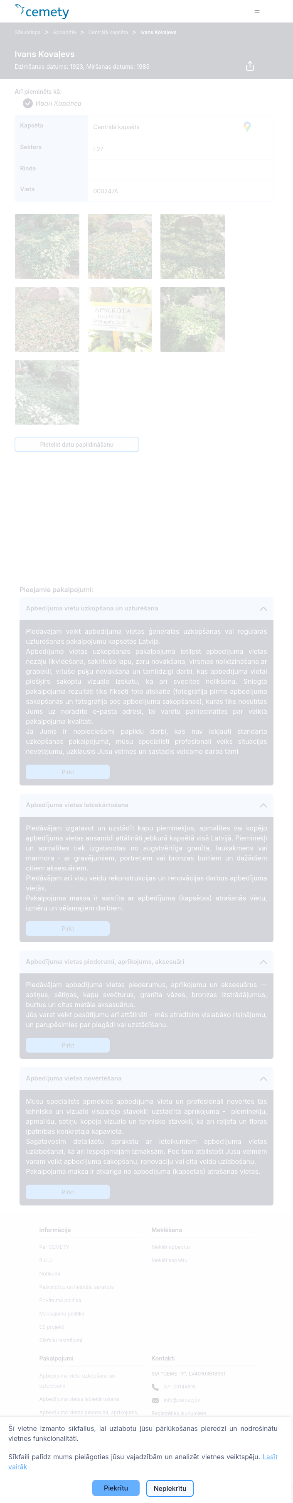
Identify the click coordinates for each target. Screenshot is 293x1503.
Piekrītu (116, 1488)
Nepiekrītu (170, 1488)
